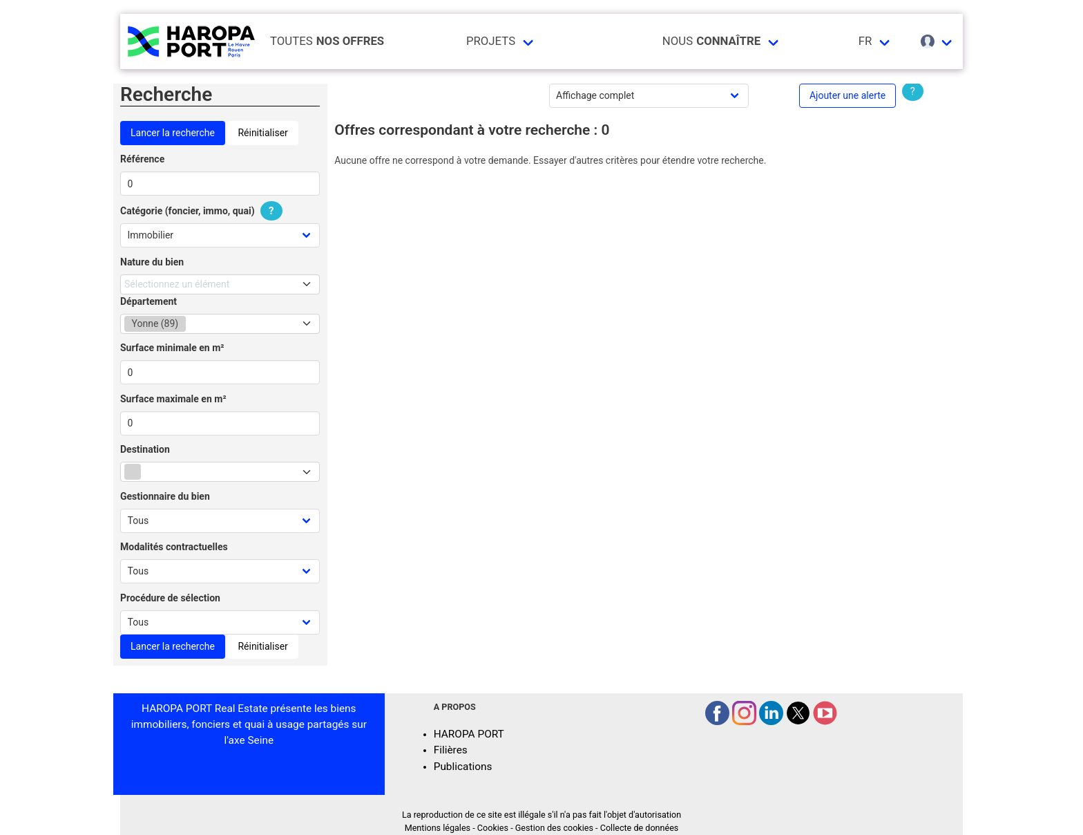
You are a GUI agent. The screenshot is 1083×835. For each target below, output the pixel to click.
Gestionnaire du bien (165, 496)
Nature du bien (152, 262)
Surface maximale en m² (173, 398)
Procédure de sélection (170, 597)
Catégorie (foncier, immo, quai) (203, 211)
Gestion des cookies (554, 828)
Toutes (327, 41)
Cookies (492, 828)
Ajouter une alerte (847, 95)
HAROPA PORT (469, 734)
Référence (142, 159)
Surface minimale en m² (172, 347)
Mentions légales (437, 828)
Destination (145, 449)
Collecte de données (639, 828)
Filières (451, 750)
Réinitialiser (262, 132)
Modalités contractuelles (174, 546)
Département (148, 301)
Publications (463, 766)
